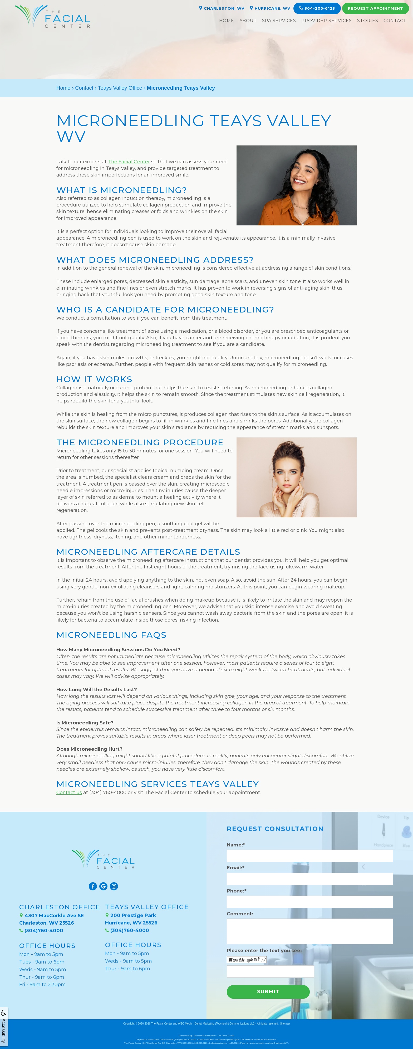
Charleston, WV (221, 8)
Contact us (69, 792)
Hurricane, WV (269, 8)
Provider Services (326, 20)
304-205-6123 (317, 8)
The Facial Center (129, 162)
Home (226, 20)
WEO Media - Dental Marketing (196, 1022)
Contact (395, 20)
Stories (367, 20)
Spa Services (279, 20)
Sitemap (285, 1022)
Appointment (375, 8)
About (248, 20)
